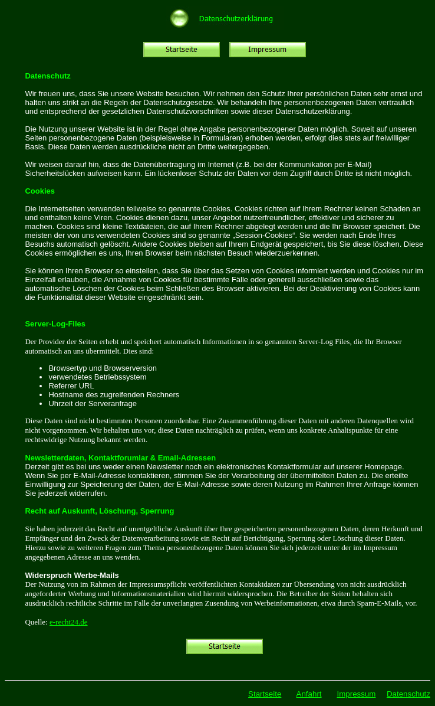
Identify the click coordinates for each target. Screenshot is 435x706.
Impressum (356, 693)
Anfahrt (309, 693)
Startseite (264, 693)
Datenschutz (408, 693)
